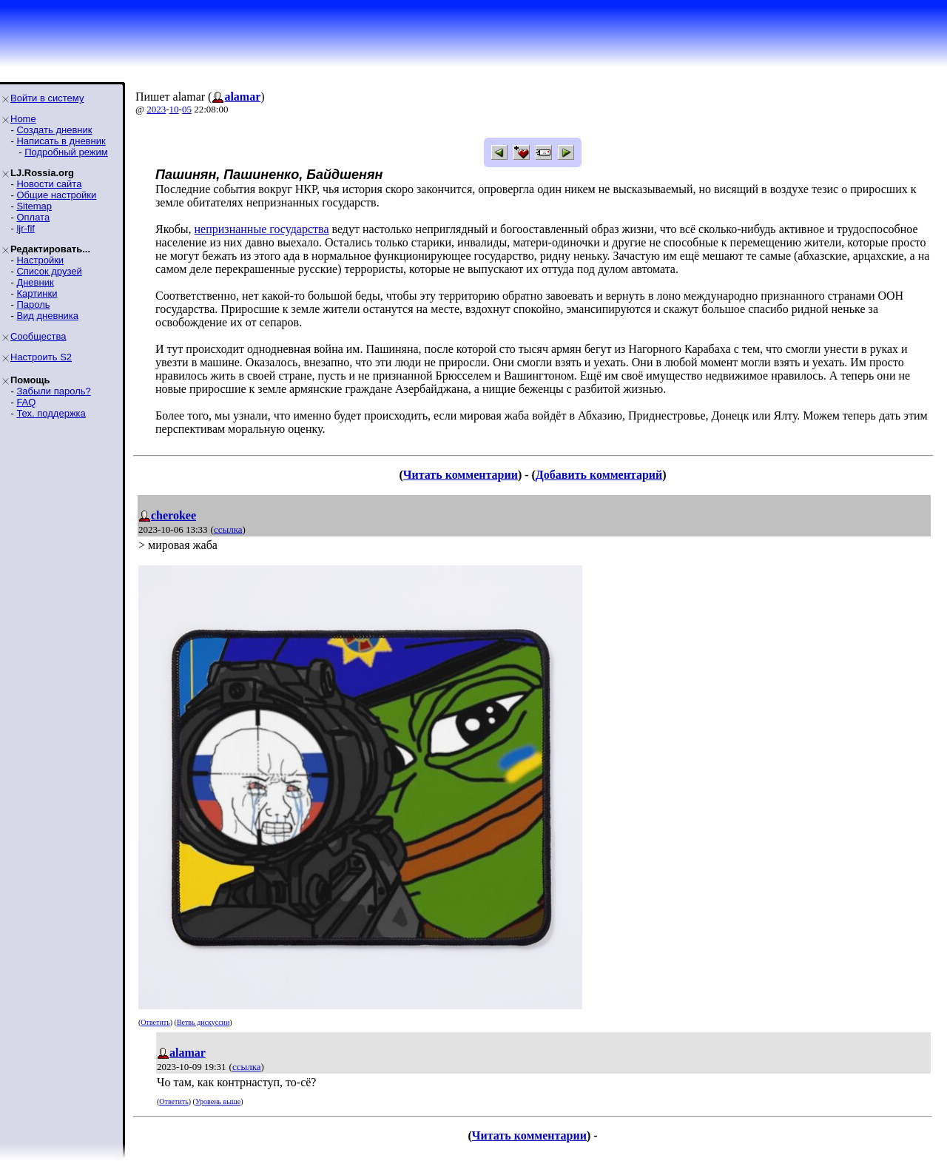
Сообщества (38, 336)
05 (187, 109)
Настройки (40, 260)
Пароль (33, 304)
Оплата (33, 217)
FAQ (26, 402)
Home (23, 118)
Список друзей (48, 271)
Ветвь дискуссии (203, 1022)
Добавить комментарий (599, 474)
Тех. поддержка (50, 413)
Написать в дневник (60, 141)
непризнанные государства (262, 229)
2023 (156, 109)
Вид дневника (47, 315)
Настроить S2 (41, 357)
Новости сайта (48, 183)
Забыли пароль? (53, 391)
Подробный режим (65, 152)
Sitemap (34, 206)
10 (174, 109)
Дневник (34, 282)
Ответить (155, 1022)
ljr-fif (25, 228)
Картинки (36, 293)
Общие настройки (56, 195)
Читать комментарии (460, 474)
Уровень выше (217, 1101)
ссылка (228, 529)
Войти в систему (47, 98)
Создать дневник (54, 129)
